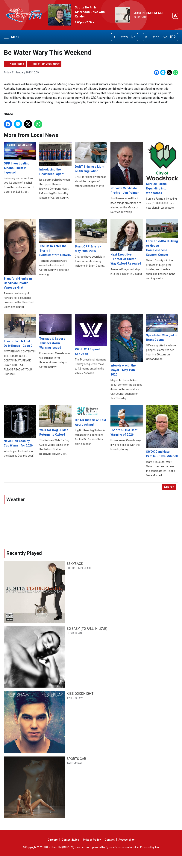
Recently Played (24, 553)
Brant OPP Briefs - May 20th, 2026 (91, 236)
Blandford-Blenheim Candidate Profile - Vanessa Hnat (20, 254)
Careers (53, 839)
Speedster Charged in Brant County (162, 328)
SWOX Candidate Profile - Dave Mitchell (162, 431)
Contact (110, 839)
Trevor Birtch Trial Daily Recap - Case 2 (20, 331)
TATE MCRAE (75, 763)
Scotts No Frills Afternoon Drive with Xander (90, 12)
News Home (17, 63)
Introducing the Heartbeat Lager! (55, 159)
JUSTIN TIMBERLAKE (148, 13)
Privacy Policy (92, 839)
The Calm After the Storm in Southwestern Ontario (55, 238)
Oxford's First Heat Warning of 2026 (126, 420)
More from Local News (46, 63)
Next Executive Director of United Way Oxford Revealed (126, 242)
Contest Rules (70, 839)
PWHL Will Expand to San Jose (91, 335)
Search (169, 487)
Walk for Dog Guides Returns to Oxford (55, 420)
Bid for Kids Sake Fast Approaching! (91, 415)
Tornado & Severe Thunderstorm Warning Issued (55, 331)
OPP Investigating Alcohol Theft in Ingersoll (20, 158)
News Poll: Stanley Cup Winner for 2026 (20, 426)
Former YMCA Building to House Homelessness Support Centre (162, 237)
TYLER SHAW (75, 698)
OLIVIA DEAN (74, 633)
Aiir (157, 847)
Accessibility (126, 839)
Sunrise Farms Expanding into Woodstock (162, 168)
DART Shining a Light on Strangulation (91, 157)
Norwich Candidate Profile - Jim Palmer (126, 168)
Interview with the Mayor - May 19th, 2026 (126, 345)
